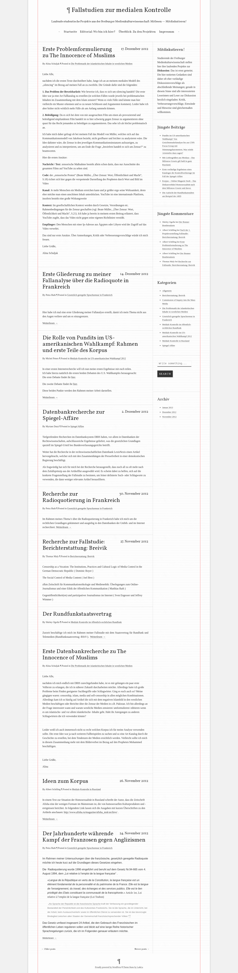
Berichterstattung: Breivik (82, 556)
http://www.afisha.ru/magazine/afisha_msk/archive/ (90, 812)
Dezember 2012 (169, 412)
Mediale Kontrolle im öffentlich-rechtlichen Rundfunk (96, 622)
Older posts (48, 949)
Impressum (166, 32)
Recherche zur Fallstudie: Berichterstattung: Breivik (74, 545)
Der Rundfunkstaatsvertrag (77, 614)
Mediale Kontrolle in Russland (86, 789)
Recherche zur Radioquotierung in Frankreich (81, 497)
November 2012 (169, 416)
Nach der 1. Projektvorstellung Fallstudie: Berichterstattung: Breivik (176, 233)
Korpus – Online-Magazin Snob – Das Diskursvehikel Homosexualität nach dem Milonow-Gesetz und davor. (179, 184)
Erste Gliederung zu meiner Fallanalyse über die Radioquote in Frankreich (85, 280)
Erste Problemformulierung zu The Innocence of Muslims (78, 52)
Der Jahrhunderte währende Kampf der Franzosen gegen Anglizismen (93, 837)
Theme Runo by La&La (133, 967)
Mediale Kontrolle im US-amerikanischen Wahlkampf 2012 (98, 358)
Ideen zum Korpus (65, 781)
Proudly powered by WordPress (108, 967)
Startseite (70, 32)
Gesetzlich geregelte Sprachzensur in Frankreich (89, 295)
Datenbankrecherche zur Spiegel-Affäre (73, 415)
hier (73, 377)
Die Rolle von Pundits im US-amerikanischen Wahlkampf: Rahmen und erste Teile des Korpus (90, 344)
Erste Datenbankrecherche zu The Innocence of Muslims (84, 655)
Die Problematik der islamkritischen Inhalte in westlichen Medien (101, 63)
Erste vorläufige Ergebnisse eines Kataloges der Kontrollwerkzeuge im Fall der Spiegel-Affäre (178, 173)
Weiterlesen (50, 323)
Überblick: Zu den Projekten (137, 32)
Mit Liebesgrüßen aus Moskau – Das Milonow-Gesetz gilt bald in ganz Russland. (178, 161)
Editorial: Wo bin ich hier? (97, 32)
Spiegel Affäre (77, 426)
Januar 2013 (167, 407)
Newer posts (142, 949)
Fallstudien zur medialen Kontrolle (121, 10)
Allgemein (167, 291)
